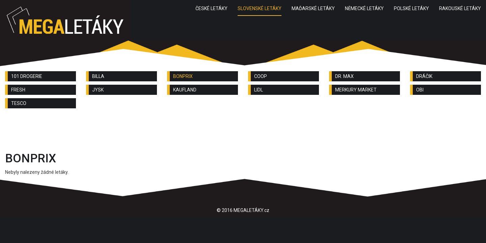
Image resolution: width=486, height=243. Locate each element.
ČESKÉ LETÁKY (211, 8)
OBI (420, 89)
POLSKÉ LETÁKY (411, 8)
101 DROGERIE (26, 76)
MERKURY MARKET (356, 89)
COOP (260, 76)
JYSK (98, 89)
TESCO (18, 103)
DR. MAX (344, 76)
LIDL (258, 89)
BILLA (98, 76)
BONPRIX (183, 76)
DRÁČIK (424, 76)
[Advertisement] (243, 132)
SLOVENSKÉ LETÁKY (259, 8)
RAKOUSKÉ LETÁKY (460, 8)
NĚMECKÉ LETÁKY (364, 8)
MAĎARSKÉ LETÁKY (313, 8)
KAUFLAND (184, 89)
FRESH (18, 89)
